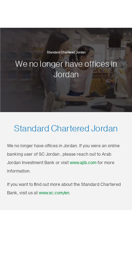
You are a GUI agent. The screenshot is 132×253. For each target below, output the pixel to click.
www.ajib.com (83, 163)
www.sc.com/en (54, 193)
